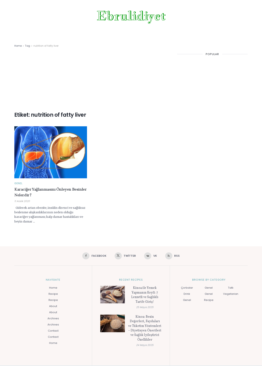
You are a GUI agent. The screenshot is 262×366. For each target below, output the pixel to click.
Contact (53, 331)
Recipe (53, 294)
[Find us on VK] (151, 256)
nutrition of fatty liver (46, 45)
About (53, 306)
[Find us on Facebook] (93, 256)
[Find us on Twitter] (125, 256)
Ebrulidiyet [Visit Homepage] (131, 16)
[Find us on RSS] (173, 256)
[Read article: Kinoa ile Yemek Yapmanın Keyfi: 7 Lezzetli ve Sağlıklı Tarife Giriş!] (112, 295)
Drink (187, 294)
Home (18, 45)
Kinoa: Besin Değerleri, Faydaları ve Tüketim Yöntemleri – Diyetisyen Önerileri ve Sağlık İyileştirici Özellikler (144, 328)
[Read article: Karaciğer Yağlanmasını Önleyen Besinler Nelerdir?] (50, 152)
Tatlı (230, 288)
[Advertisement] (91, 78)
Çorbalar (187, 288)
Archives (53, 319)
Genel (18, 183)
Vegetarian (230, 294)
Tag (27, 45)
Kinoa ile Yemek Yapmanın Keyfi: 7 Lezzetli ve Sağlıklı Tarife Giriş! (144, 295)
